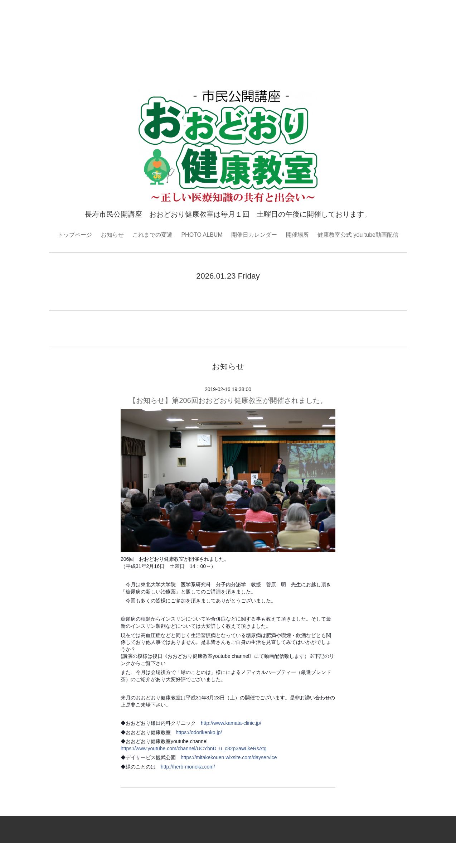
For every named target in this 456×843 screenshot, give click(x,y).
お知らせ (112, 235)
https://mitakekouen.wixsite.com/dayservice (229, 757)
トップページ (75, 235)
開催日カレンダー (254, 235)
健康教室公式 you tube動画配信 (357, 235)
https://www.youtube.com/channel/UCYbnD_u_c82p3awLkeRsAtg (194, 748)
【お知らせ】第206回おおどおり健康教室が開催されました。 (228, 400)
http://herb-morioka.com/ (188, 767)
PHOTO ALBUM (201, 235)
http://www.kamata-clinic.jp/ (231, 723)
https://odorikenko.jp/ (199, 732)
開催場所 (297, 235)
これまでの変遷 (152, 235)
